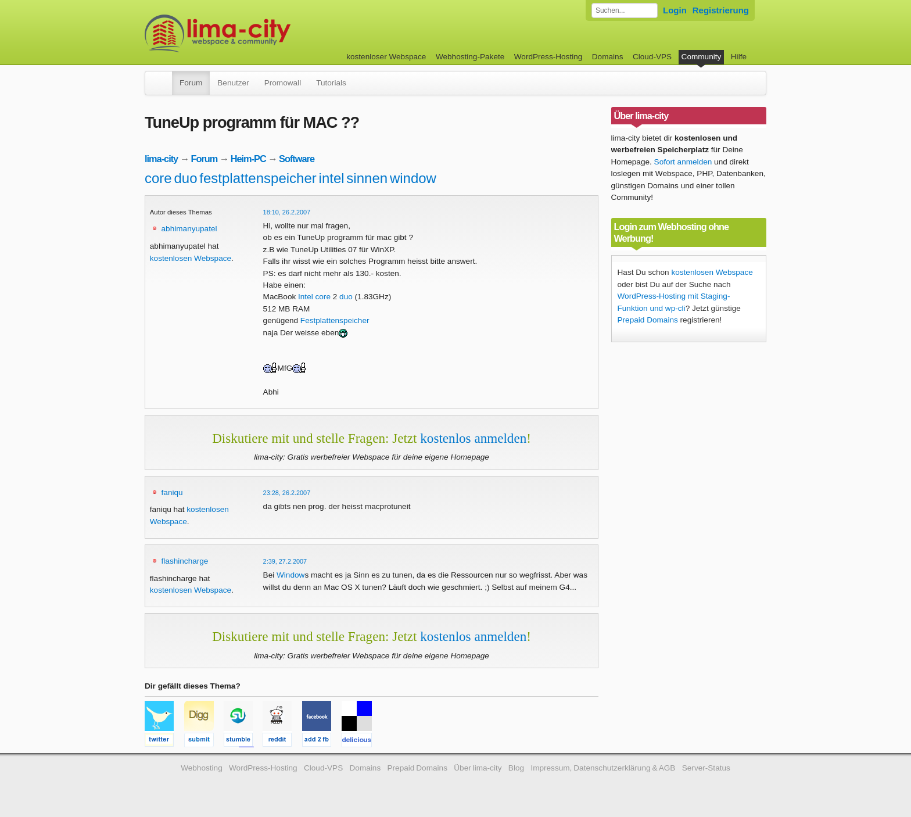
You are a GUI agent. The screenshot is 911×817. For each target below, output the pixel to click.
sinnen (367, 178)
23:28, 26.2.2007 (287, 492)
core (158, 178)
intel (332, 178)
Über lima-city (477, 768)
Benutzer (233, 82)
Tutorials (331, 82)
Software (296, 158)
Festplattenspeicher (335, 320)
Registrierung (721, 10)
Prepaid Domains (648, 320)
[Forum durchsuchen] (624, 10)
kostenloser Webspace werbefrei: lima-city (261, 33)
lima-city (161, 158)
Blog (516, 768)
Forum (191, 82)
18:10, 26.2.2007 (287, 212)
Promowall (282, 82)
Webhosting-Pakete (470, 56)
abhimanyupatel (189, 228)
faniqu (172, 492)
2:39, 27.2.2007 (285, 561)
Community (702, 56)
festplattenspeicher (257, 178)
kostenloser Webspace (386, 56)
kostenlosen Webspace (190, 258)
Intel (305, 296)
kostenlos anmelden (473, 438)
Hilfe (739, 56)
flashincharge (185, 561)
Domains (607, 56)
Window (290, 575)
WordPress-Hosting (548, 56)
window (413, 178)
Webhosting (202, 768)
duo (185, 178)
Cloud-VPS (652, 56)
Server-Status (706, 768)
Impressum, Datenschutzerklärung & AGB (602, 768)
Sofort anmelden (683, 161)
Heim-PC (248, 158)
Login (675, 10)
